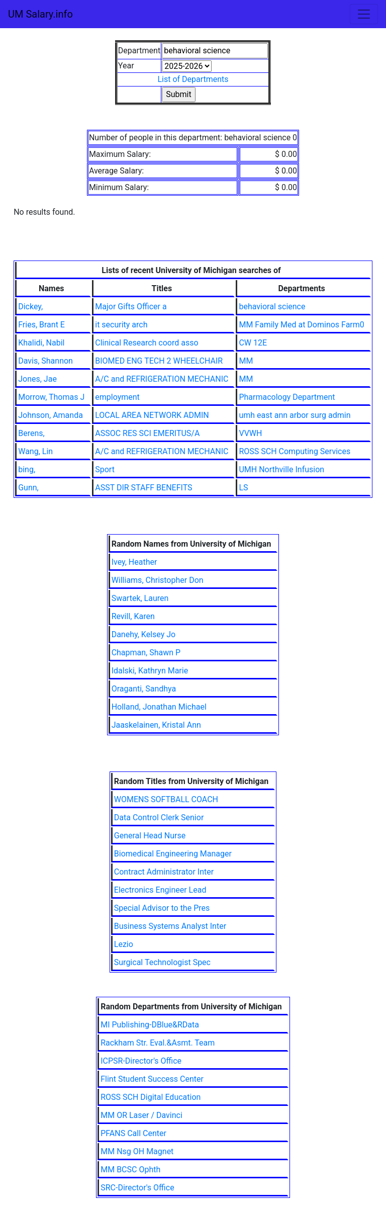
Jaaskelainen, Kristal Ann (156, 725)
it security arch (121, 324)
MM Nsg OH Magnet (137, 1151)
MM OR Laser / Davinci (141, 1115)
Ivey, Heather (134, 562)
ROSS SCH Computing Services (294, 451)
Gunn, (28, 487)
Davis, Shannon (45, 361)
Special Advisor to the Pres (162, 908)
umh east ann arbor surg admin (294, 415)
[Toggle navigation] (364, 14)
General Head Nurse (149, 835)
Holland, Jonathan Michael (159, 707)
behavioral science (272, 306)
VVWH (250, 433)
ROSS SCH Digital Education (151, 1097)
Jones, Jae (37, 379)
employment (117, 397)
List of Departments (192, 79)
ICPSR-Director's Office (141, 1061)
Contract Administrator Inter (164, 872)
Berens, (31, 433)
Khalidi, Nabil (41, 343)
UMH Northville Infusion (281, 469)
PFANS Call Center (133, 1133)
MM (246, 361)
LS (243, 487)
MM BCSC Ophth (130, 1169)
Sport (105, 469)
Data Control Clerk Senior (159, 817)
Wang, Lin (35, 451)
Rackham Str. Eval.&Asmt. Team (158, 1043)
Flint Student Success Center (152, 1079)
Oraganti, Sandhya (144, 689)
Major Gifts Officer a (130, 306)
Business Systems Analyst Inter (170, 926)
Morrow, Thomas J (51, 397)
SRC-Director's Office (137, 1187)
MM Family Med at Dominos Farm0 (301, 324)
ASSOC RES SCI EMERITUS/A (147, 433)
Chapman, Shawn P (146, 652)
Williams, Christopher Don (158, 580)
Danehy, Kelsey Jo (144, 634)
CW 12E (253, 343)
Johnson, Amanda (50, 415)
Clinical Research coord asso (146, 343)
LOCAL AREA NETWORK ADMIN (152, 415)
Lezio (123, 944)
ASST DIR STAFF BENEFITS (143, 487)
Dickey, (30, 306)
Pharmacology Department (287, 397)
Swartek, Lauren (140, 598)
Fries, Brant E (41, 324)
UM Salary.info (40, 14)
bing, (26, 469)
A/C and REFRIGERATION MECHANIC (161, 379)
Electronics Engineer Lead (160, 890)
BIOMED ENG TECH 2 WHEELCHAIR (159, 361)
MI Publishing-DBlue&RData (150, 1024)
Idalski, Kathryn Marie (150, 670)
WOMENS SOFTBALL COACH (166, 799)
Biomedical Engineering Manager (173, 853)
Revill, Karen (133, 616)
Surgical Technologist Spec (162, 962)
